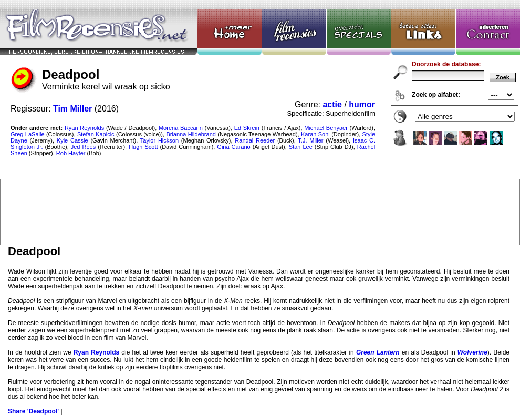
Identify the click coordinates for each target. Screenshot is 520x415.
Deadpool (260, 122)
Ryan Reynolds (96, 352)
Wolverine (472, 352)
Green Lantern (378, 352)
